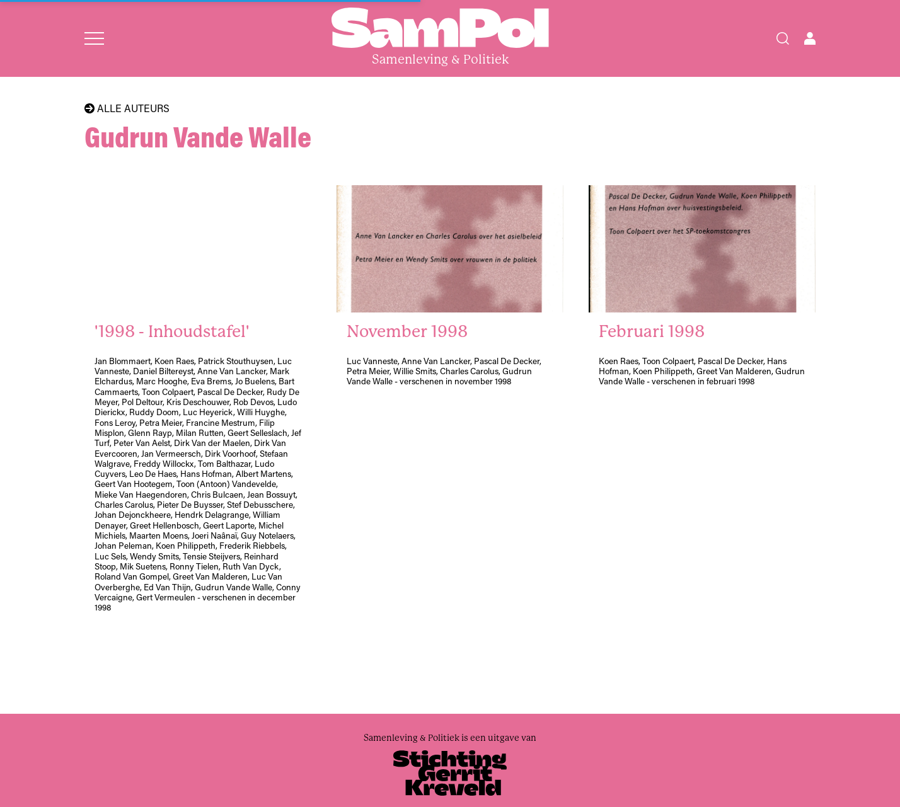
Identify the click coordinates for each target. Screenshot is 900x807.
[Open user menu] (810, 38)
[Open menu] (94, 38)
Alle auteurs (127, 108)
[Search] (782, 38)
